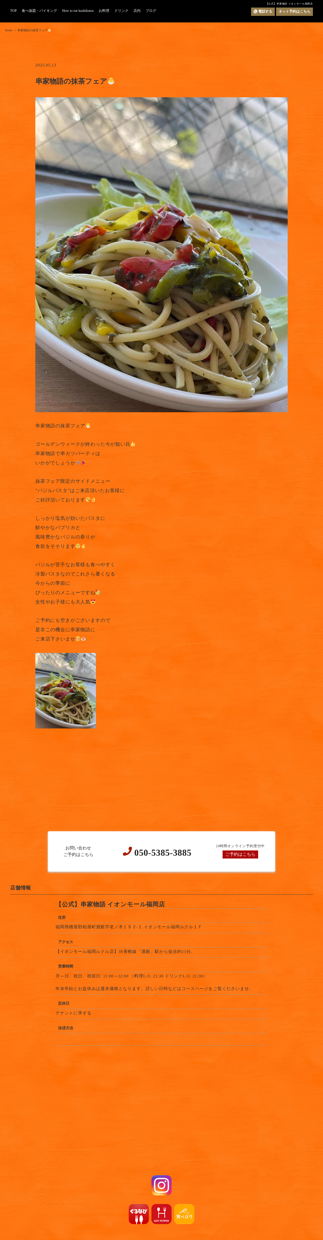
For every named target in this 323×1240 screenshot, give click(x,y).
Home (8, 30)
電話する (263, 12)
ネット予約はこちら (294, 11)
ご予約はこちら (240, 854)
